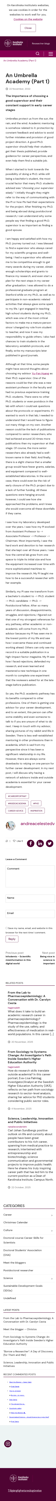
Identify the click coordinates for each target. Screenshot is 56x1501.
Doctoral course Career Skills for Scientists (23, 1240)
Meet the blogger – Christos (20, 1329)
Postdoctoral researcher (18, 1270)
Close (28, 28)
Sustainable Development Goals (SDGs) (23, 1288)
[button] (37, 53)
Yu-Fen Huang (40, 373)
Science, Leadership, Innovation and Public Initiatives (30, 1120)
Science (8, 1278)
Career (7, 1214)
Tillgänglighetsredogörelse (25, 1490)
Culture (7, 1230)
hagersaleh (14, 1007)
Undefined (9, 1298)
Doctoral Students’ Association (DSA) (22, 1253)
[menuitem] (19, 60)
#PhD (36, 803)
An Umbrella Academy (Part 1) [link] (19, 60)
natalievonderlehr (17, 1126)
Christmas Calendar (15, 1222)
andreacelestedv (38, 823)
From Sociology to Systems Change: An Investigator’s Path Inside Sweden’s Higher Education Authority (29, 1057)
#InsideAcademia (17, 803)
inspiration (36, 810)
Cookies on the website (28, 19)
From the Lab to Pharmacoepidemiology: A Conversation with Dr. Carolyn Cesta (29, 998)
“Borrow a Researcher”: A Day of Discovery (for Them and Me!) (28, 1353)
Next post (46, 958)
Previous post (21, 958)
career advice (15, 810)
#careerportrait (17, 796)
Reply (12, 939)
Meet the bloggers (14, 1262)
